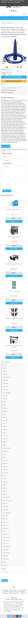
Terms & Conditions (21, 590)
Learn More (4, 4)
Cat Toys (4, 432)
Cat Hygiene (5, 429)
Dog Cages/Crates (6, 377)
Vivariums (4, 531)
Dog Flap (4, 405)
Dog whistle (9, 23)
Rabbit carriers (5, 525)
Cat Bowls (4, 426)
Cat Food (4, 423)
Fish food (4, 491)
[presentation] (13, 185)
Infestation (4, 562)
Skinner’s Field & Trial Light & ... (14, 291)
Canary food (5, 466)
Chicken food (5, 555)
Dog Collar (4, 395)
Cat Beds (4, 442)
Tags (12, 591)
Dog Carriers (5, 380)
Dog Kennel (5, 389)
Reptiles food (5, 528)
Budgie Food (5, 463)
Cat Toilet (4, 454)
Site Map (11, 593)
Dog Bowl (4, 368)
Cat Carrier (4, 438)
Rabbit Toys (5, 519)
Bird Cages (4, 469)
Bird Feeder (5, 482)
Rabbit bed (4, 522)
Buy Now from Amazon (14, 81)
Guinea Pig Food (6, 537)
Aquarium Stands (6, 497)
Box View (4, 475)
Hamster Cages (5, 540)
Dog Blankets (5, 411)
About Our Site (7, 591)
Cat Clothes (5, 435)
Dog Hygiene (5, 383)
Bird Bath (4, 478)
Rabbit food (4, 503)
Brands (16, 591)
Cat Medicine (5, 451)
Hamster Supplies (6, 546)
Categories (5, 593)
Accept (9, 4)
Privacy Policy (12, 590)
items (14, 10)
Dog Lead (4, 417)
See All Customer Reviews (9, 90)
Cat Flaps (4, 445)
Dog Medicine (5, 386)
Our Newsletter (4, 590)
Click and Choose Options (14, 77)
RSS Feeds (21, 591)
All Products (5, 565)
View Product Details (7, 92)
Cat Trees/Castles (6, 448)
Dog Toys (4, 402)
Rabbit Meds (5, 515)
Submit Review (6, 190)
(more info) (16, 71)
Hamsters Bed (5, 549)
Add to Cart (14, 221)
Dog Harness (5, 408)
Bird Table (4, 488)
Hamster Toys (5, 543)
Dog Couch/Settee (6, 392)
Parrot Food (5, 460)
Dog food (4, 365)
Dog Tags (4, 414)
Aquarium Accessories (7, 500)
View (14, 218)
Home (3, 23)
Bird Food (4, 457)
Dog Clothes (5, 374)
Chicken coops (5, 559)
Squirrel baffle (5, 472)
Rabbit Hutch (5, 509)
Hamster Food (5, 534)
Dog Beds (4, 371)
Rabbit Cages (5, 506)
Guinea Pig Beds (6, 552)
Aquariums (4, 494)
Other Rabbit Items (6, 512)
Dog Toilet (4, 398)
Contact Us (23, 593)
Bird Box (4, 485)
